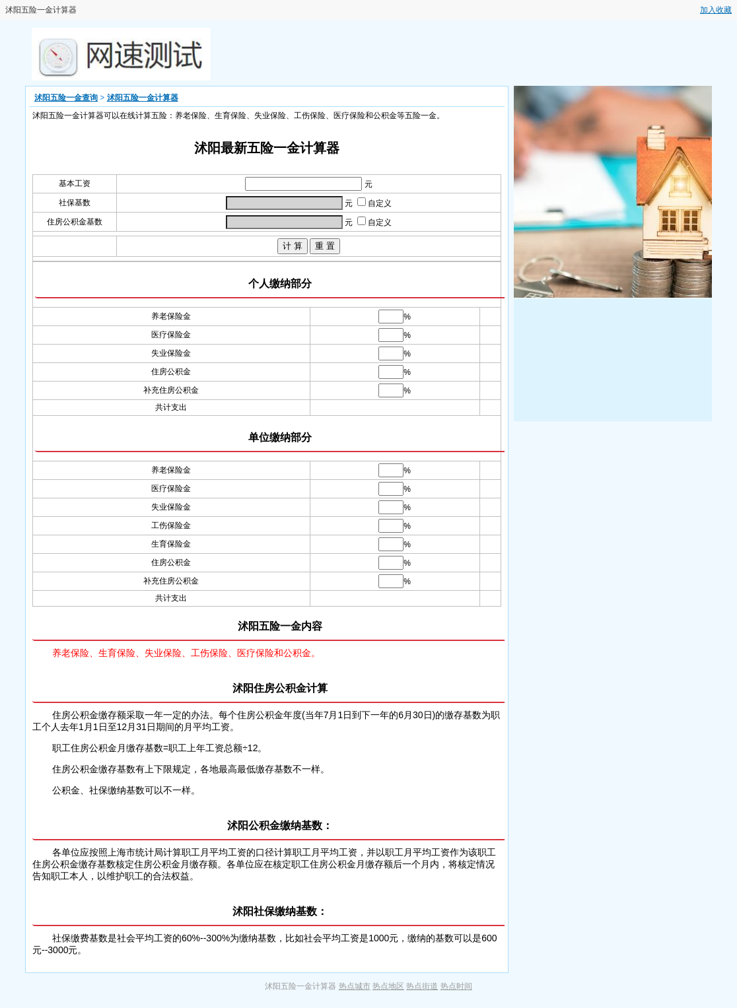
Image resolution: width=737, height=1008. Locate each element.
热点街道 (422, 986)
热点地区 (388, 986)
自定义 (374, 203)
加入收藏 (716, 10)
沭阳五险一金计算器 (142, 97)
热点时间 (456, 986)
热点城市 (354, 986)
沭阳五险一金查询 (66, 97)
